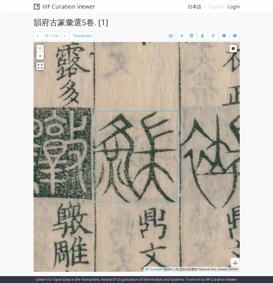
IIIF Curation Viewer (64, 6)
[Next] (64, 36)
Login (233, 6)
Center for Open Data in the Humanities (68, 279)
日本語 (194, 6)
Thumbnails (82, 35)
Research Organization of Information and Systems (142, 279)
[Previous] (38, 36)
